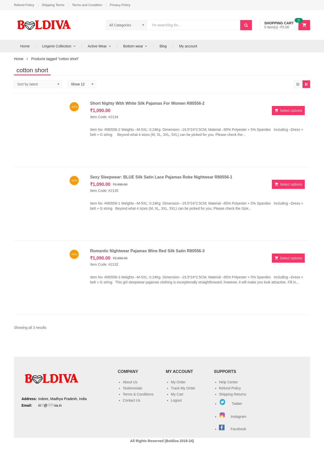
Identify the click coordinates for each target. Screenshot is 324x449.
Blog (163, 46)
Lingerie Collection (56, 46)
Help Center (228, 382)
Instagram (233, 417)
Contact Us (131, 400)
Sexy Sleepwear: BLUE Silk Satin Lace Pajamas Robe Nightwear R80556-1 (161, 177)
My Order (178, 382)
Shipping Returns (232, 394)
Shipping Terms (53, 5)
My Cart (177, 394)
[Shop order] (38, 84)
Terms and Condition (87, 5)
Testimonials (132, 388)
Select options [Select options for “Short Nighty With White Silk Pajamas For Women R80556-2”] (291, 111)
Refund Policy (24, 5)
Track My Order (183, 388)
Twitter (230, 404)
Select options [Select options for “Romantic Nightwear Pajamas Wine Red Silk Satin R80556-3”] (291, 258)
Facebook (238, 429)
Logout (176, 400)
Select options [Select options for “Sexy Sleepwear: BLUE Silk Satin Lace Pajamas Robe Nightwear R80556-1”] (291, 184)
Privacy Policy (120, 5)
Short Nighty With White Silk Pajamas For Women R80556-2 (147, 103)
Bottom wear (133, 46)
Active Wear (97, 46)
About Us (130, 382)
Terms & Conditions (138, 394)
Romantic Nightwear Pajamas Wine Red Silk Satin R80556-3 (147, 251)
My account (188, 46)
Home (25, 46)
